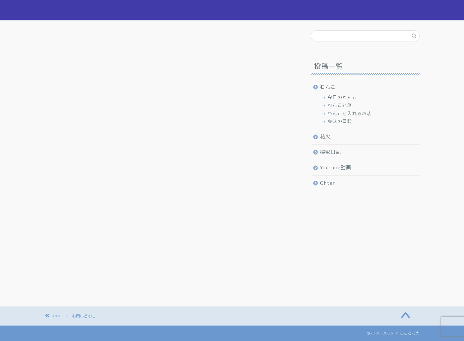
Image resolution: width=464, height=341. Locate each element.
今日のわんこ (342, 97)
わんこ (284, 10)
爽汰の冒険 (340, 121)
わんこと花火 (66, 10)
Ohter (327, 183)
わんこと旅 (340, 105)
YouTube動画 (335, 167)
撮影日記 (344, 10)
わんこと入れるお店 (350, 113)
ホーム (252, 10)
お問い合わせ (385, 10)
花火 (313, 10)
